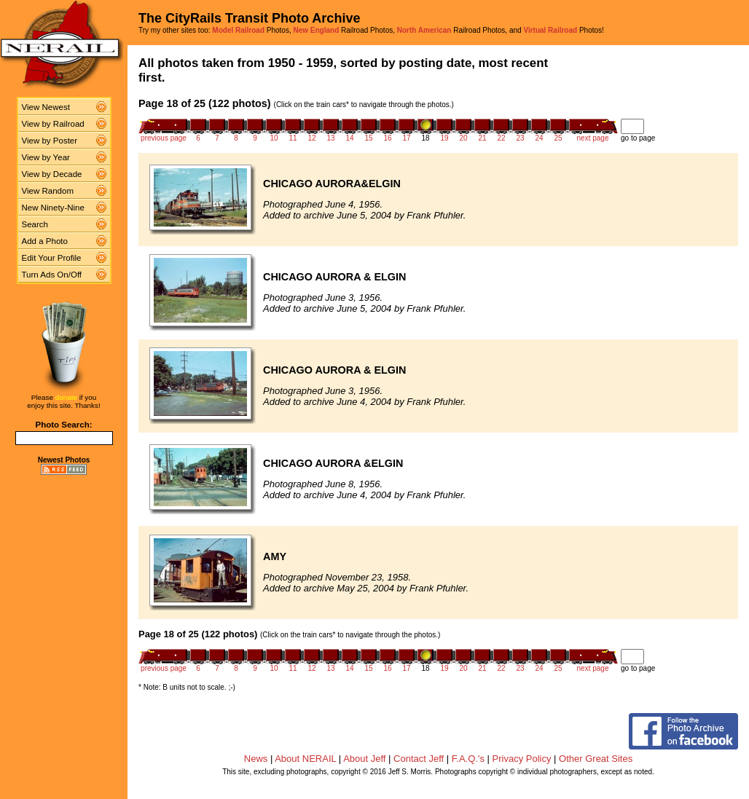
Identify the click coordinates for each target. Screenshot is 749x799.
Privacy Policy (522, 758)
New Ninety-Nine (53, 207)
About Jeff (364, 758)
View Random (48, 190)
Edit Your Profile (52, 257)
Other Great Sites (595, 758)
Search (35, 224)
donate (66, 397)
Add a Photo (45, 241)
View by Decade (52, 174)
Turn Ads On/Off (52, 274)
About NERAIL (305, 758)
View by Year (46, 157)
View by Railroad (53, 123)
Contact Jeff (418, 758)
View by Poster (50, 140)
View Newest (46, 107)
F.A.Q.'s (468, 758)
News (256, 758)
